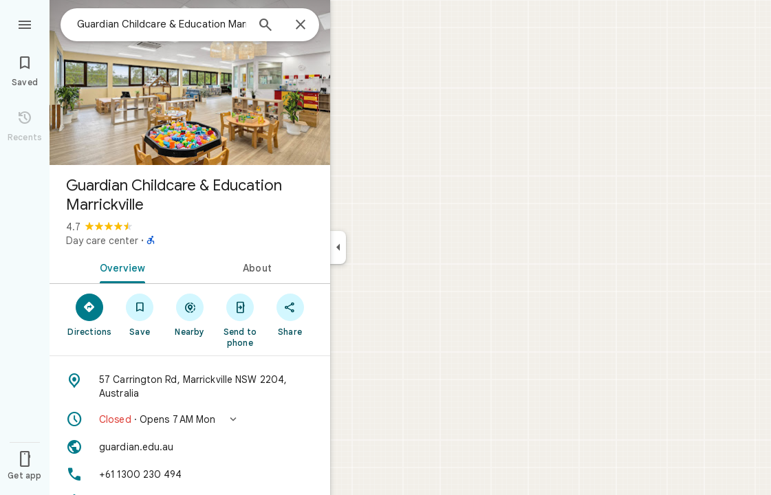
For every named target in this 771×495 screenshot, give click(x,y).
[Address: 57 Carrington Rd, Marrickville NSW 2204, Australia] (190, 386)
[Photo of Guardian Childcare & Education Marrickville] (190, 82)
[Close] (300, 25)
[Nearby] (190, 314)
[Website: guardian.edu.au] (190, 447)
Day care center (102, 240)
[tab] (119, 266)
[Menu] (25, 23)
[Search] (265, 26)
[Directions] (90, 314)
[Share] (290, 314)
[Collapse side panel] (338, 247)
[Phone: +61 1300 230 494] (190, 474)
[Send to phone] (240, 320)
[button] (190, 419)
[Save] (140, 314)
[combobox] (161, 24)
